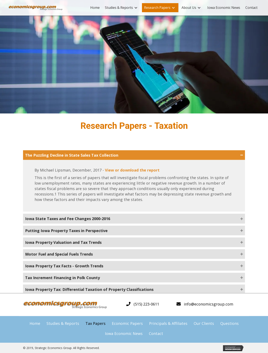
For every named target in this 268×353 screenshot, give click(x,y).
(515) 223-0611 (146, 304)
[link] (95, 7)
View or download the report (132, 201)
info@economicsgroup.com (208, 304)
